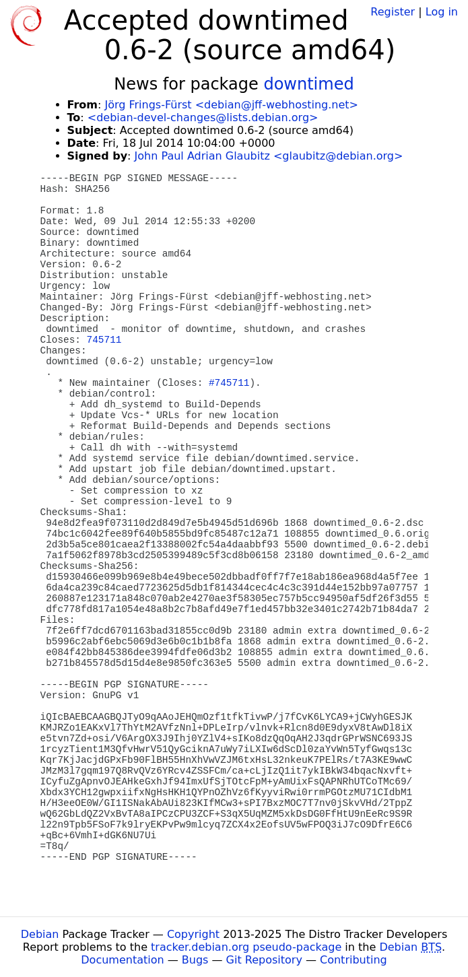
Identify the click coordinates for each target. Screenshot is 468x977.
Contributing (353, 959)
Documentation (122, 959)
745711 (104, 340)
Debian (40, 934)
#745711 (229, 383)
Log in (442, 11)
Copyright (193, 934)
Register (392, 11)
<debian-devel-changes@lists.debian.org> (203, 117)
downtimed (308, 84)
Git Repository (264, 959)
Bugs (195, 959)
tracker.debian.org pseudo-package (246, 947)
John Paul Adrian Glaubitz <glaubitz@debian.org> (269, 155)
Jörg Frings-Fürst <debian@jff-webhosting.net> (231, 104)
